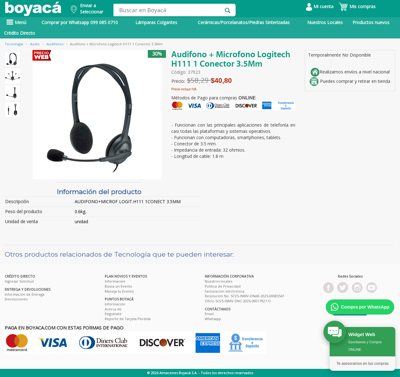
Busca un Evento (118, 286)
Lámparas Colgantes (156, 22)
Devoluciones (16, 299)
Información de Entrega (24, 294)
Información (115, 281)
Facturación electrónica (224, 291)
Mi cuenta (319, 6)
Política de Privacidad (223, 286)
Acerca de (113, 309)
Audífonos (55, 44)
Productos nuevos (370, 22)
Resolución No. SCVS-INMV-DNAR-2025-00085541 (244, 296)
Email (209, 313)
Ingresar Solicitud (19, 281)
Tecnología (14, 44)
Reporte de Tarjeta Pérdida (128, 318)
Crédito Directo (19, 33)
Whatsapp (213, 318)
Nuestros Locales (325, 22)
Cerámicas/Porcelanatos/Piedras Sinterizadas (244, 22)
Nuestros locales (218, 281)
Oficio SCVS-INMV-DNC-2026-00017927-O (238, 301)
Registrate (113, 313)
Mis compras (357, 6)
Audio (35, 44)
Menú (16, 22)
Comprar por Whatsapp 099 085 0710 (80, 22)
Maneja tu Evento (119, 291)
